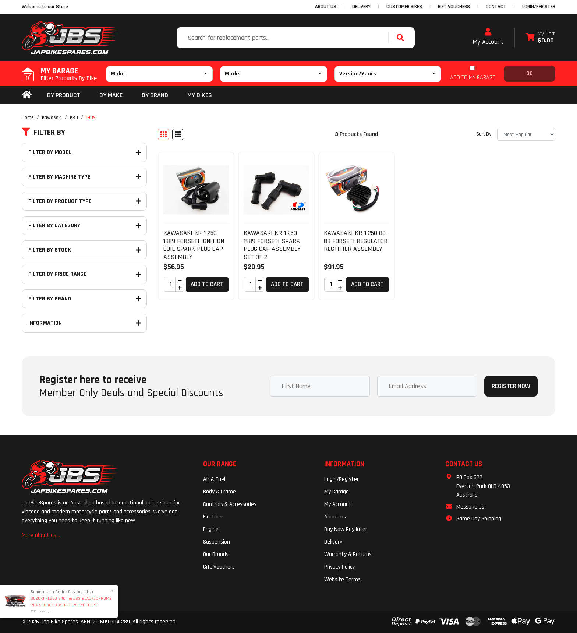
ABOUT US (325, 6)
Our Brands (216, 554)
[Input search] (283, 37)
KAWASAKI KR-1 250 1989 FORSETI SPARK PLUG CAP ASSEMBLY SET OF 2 (272, 245)
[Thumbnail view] (163, 134)
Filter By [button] (43, 132)
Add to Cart (207, 284)
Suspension (216, 542)
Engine (211, 529)
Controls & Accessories (229, 504)
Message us (470, 507)
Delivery (333, 542)
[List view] (177, 134)
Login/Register (538, 6)
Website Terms (342, 579)
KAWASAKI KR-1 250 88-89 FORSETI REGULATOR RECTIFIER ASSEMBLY (356, 241)
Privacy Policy (339, 567)
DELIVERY (361, 6)
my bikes (199, 95)
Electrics (212, 517)
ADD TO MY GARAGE (472, 77)
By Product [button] (63, 95)
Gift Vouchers (219, 567)
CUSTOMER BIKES (404, 6)
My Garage (336, 492)
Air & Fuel (214, 479)
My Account (487, 37)
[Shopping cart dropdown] (540, 38)
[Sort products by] (526, 134)
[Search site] (402, 37)
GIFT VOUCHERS (454, 6)
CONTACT (496, 6)
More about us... (41, 535)
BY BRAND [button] (155, 95)
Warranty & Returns (348, 554)
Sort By (483, 134)
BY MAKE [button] (111, 95)
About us (335, 517)
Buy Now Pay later (345, 529)
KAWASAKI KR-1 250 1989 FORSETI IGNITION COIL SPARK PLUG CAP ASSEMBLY (193, 245)
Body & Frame (219, 492)
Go (529, 73)
